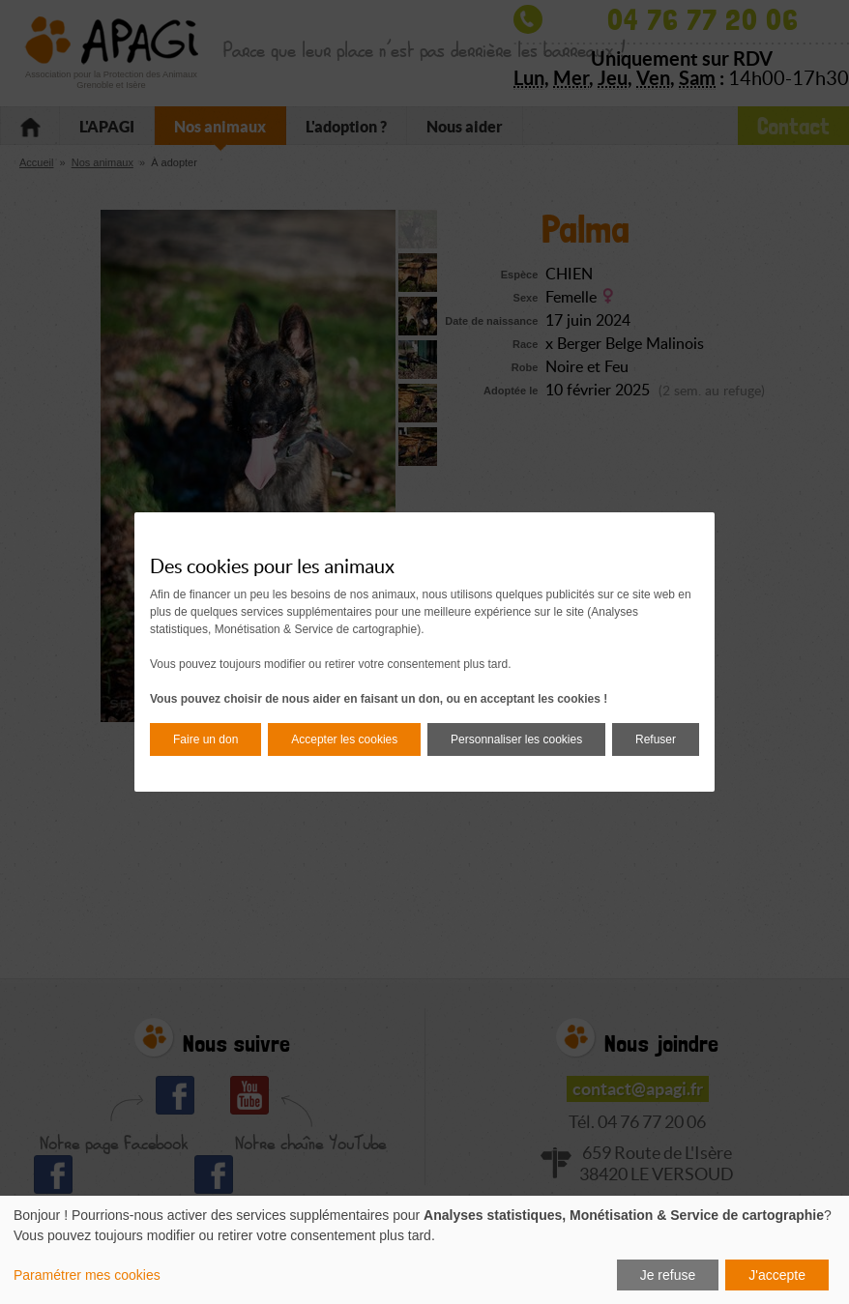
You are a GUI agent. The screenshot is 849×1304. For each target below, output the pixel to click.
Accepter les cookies (344, 739)
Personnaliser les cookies (516, 739)
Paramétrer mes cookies (87, 1275)
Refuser (655, 739)
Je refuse (668, 1275)
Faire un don (205, 739)
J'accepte (776, 1275)
